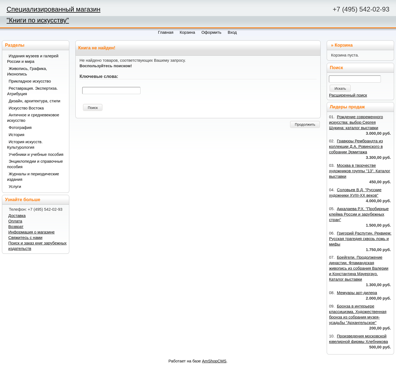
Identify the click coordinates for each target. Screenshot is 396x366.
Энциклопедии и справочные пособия (35, 164)
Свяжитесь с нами (25, 237)
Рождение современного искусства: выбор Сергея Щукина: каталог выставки (356, 122)
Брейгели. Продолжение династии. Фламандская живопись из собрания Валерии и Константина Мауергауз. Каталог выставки (358, 268)
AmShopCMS (214, 361)
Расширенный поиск (348, 95)
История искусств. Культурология (25, 145)
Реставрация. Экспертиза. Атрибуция (32, 91)
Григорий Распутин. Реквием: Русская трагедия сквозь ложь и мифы (360, 238)
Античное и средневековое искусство (33, 118)
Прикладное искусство (30, 81)
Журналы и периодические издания (33, 177)
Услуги (15, 186)
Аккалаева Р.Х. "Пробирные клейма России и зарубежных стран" (359, 214)
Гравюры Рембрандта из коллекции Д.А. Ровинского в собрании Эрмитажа (356, 146)
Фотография (20, 127)
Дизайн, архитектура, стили (35, 101)
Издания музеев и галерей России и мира (33, 59)
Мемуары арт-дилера (357, 293)
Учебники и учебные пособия (36, 154)
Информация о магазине (31, 232)
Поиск (93, 108)
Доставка (17, 215)
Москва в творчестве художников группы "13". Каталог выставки (359, 171)
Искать (340, 88)
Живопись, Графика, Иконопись (27, 71)
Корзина (344, 45)
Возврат (15, 226)
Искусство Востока (26, 108)
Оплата (15, 221)
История (16, 135)
